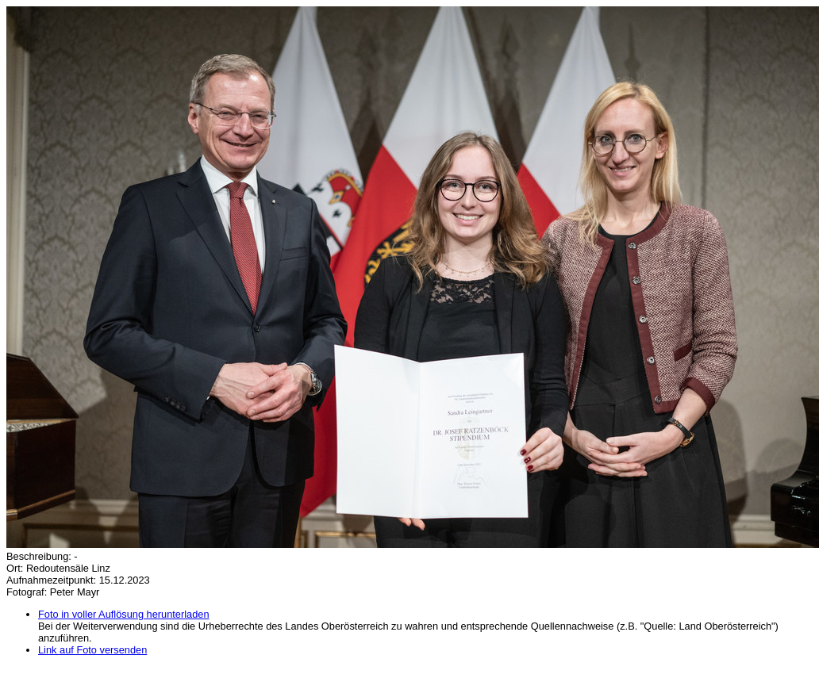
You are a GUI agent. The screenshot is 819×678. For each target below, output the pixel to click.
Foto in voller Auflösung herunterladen (124, 614)
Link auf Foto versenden (92, 650)
